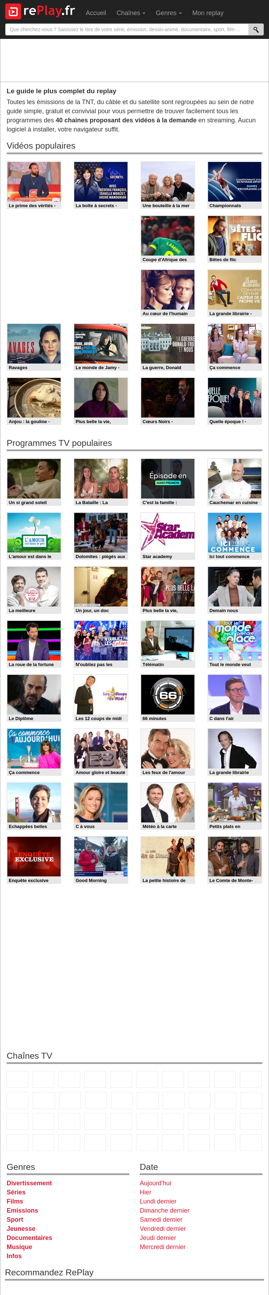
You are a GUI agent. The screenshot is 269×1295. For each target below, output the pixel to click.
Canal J (251, 1121)
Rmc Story (148, 1100)
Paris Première (225, 1100)
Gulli (225, 1121)
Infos (14, 1256)
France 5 (121, 1079)
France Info (251, 1100)
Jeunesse (21, 1228)
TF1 (17, 1079)
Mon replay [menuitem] (207, 12)
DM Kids (69, 1142)
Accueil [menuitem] (96, 12)
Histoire (147, 1142)
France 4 (17, 1100)
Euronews (95, 1121)
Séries (16, 1192)
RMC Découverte (122, 1100)
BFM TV (43, 1121)
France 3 (69, 1079)
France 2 (43, 1079)
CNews (17, 1121)
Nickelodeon (95, 1142)
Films (15, 1201)
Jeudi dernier (158, 1237)
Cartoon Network (17, 1142)
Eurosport (173, 1121)
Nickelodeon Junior (121, 1142)
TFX (251, 1079)
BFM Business (69, 1121)
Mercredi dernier (163, 1246)
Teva (200, 1100)
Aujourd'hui (155, 1183)
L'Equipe (199, 1121)
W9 (199, 1079)
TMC (225, 1079)
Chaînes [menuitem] (131, 12)
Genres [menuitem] (169, 12)
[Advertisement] (134, 60)
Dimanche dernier (164, 1210)
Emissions (22, 1210)
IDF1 (173, 1142)
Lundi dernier (158, 1201)
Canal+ (95, 1079)
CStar (44, 1100)
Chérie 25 (174, 1100)
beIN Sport (147, 1121)
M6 (147, 1079)
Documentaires (29, 1237)
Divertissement (29, 1183)
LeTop (225, 1142)
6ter (96, 1100)
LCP (199, 1142)
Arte (173, 1079)
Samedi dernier (161, 1219)
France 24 (121, 1121)
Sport (15, 1219)
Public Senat (251, 1142)
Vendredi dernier (163, 1228)
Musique (19, 1246)
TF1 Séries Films (70, 1100)
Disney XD (43, 1142)
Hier (145, 1192)
